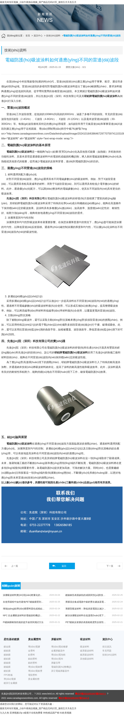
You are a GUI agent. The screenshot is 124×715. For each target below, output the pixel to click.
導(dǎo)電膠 (34, 646)
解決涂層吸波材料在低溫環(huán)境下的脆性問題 (90, 615)
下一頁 (109, 566)
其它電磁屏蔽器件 (60, 671)
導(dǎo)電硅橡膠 (59, 646)
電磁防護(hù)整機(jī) (61, 667)
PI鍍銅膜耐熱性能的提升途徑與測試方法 (23, 622)
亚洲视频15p (16, 712)
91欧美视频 (66, 712)
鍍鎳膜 (7, 662)
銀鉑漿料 (32, 658)
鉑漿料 (31, 654)
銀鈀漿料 (32, 662)
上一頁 (14, 566)
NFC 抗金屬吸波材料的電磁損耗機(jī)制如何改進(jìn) (29, 615)
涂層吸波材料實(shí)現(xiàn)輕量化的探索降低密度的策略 (32, 595)
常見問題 (106, 650)
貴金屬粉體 (33, 679)
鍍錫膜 (7, 667)
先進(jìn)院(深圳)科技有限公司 (16, 693)
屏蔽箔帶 (55, 662)
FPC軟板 (8, 675)
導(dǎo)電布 (57, 658)
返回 (64, 566)
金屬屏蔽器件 (58, 650)
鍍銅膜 (7, 654)
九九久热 (4, 712)
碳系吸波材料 (87, 650)
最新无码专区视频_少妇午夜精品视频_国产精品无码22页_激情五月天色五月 (38, 2)
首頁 (28, 35)
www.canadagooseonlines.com (22, 698)
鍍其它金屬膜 (10, 683)
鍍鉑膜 (7, 658)
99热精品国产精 (51, 712)
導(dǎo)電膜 (10, 679)
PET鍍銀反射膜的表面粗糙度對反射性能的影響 (89, 622)
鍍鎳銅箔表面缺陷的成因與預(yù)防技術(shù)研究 (90, 595)
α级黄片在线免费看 (32, 712)
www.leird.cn (48, 693)
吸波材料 (84, 646)
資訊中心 (38, 35)
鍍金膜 (7, 646)
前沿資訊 (106, 646)
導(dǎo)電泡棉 (58, 654)
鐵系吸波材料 (87, 654)
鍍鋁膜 (7, 671)
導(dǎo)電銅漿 (35, 667)
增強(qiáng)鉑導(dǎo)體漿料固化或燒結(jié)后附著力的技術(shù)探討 (37, 608)
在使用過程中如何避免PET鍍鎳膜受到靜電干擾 (26, 602)
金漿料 (31, 650)
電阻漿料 (32, 675)
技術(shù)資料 (53, 35)
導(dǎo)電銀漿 (35, 671)
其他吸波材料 (87, 658)
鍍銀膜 (7, 650)
